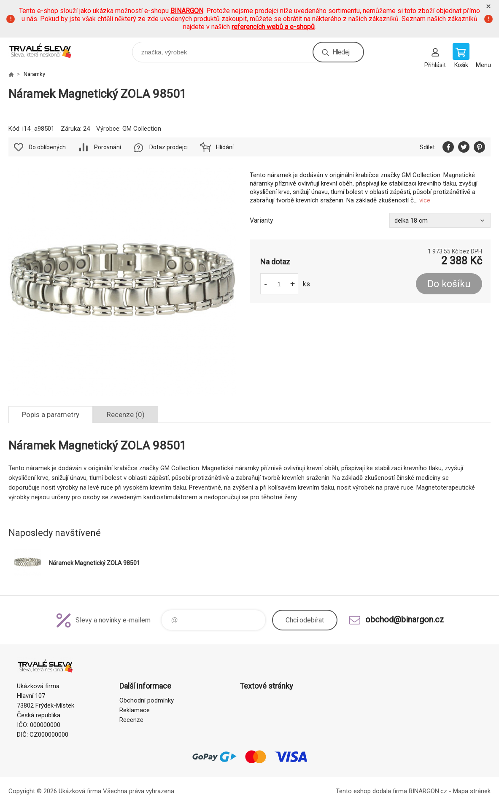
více (424, 200)
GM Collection (141, 128)
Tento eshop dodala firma (371, 791)
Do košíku (449, 284)
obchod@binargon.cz (404, 619)
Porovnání (107, 147)
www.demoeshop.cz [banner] (45, 50)
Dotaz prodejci (168, 147)
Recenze (131, 720)
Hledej (340, 52)
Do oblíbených (47, 147)
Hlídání (225, 147)
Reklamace (134, 710)
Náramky (34, 74)
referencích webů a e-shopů (273, 27)
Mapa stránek (472, 791)
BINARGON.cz (428, 791)
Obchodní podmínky (146, 700)
